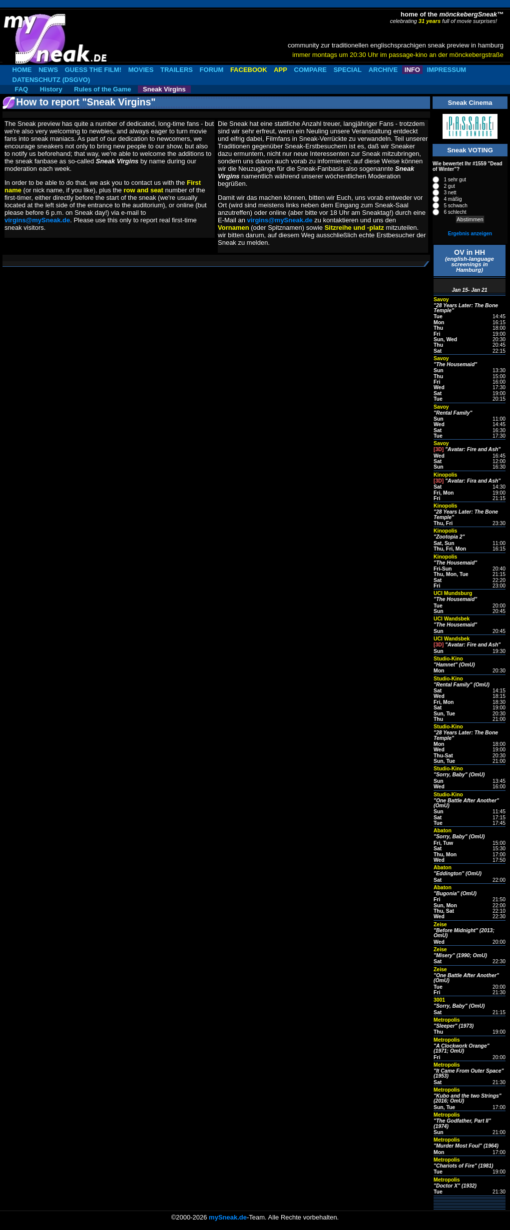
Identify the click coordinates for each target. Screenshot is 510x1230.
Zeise (440, 924)
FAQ (21, 89)
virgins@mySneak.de (37, 220)
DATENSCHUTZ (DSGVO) (51, 79)
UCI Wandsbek (452, 618)
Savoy (441, 299)
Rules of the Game (102, 89)
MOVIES (141, 69)
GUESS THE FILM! (93, 69)
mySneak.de (228, 1217)
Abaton (443, 830)
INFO (412, 69)
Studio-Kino (448, 658)
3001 (439, 1000)
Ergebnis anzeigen (470, 233)
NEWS (48, 69)
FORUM (212, 69)
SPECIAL (348, 69)
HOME (22, 69)
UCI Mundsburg (453, 593)
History (51, 89)
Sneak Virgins (164, 89)
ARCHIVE (383, 69)
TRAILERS (176, 69)
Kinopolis (445, 475)
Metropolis (447, 1020)
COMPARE (310, 69)
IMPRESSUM (446, 69)
